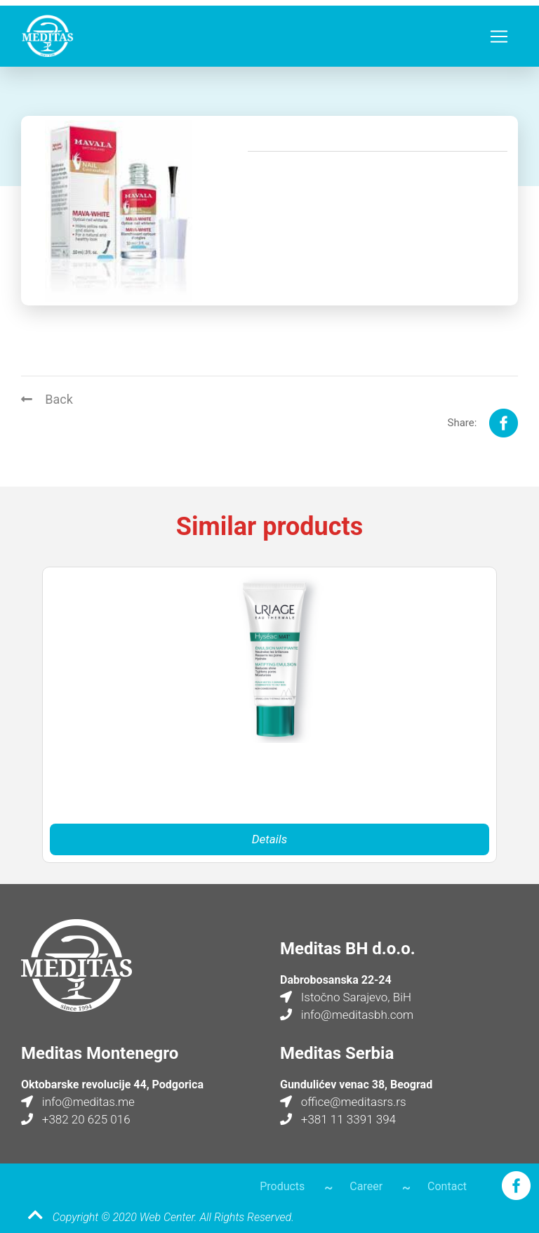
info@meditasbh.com (346, 1015)
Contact (447, 1186)
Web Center (167, 1217)
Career (366, 1186)
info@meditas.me (78, 1102)
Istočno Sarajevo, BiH (345, 997)
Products (282, 1186)
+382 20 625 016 (76, 1119)
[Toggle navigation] (499, 36)
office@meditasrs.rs (343, 1102)
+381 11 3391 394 (338, 1119)
